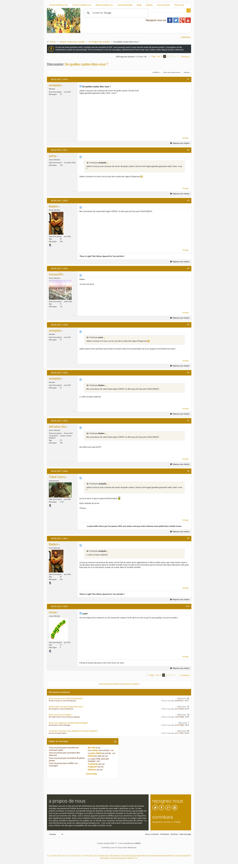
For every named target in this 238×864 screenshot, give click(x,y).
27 (108, 856)
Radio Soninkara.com (104, 5)
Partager (185, 138)
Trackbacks (93, 764)
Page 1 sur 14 (156, 56)
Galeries (149, 5)
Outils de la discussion (171, 72)
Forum (53, 42)
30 (117, 856)
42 (149, 856)
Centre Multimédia (124, 5)
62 (112, 858)
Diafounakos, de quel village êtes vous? (66, 707)
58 (101, 858)
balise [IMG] (95, 753)
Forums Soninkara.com (81, 5)
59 (104, 858)
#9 (188, 538)
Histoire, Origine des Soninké (72, 42)
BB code (91, 747)
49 (168, 856)
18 (84, 856)
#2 (188, 150)
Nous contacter (152, 834)
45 (157, 856)
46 (160, 856)
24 (100, 856)
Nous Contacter (163, 5)
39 (141, 856)
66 (123, 858)
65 (120, 858)
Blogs (139, 5)
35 (130, 856)
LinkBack (155, 72)
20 (89, 856)
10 (62, 856)
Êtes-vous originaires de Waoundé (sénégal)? (68, 723)
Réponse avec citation (179, 143)
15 (76, 856)
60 (107, 858)
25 (103, 856)
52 (176, 856)
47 (163, 856)
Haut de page (185, 834)
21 (92, 856)
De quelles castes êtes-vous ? (86, 64)
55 (184, 856)
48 (165, 856)
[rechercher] (116, 13)
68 (128, 858)
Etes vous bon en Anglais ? (60, 715)
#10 (187, 606)
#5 (188, 324)
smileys (94, 750)
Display (186, 72)
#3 (188, 200)
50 (171, 856)
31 (119, 856)
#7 (188, 420)
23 (98, 856)
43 (152, 856)
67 (126, 858)
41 (146, 856)
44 (155, 856)
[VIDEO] (91, 756)
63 (115, 858)
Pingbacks (92, 767)
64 (118, 858)
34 (127, 856)
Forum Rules (91, 774)
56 (187, 856)
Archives (174, 834)
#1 (188, 79)
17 (81, 856)
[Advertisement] (135, 30)
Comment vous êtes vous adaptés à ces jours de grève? (73, 731)
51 (174, 856)
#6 (188, 372)
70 (134, 858)
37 (136, 856)
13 (71, 856)
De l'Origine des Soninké (99, 42)
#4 (188, 268)
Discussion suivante (130, 684)
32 (122, 856)
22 (95, 856)
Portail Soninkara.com (58, 5)
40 (144, 856)
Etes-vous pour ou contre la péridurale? (66, 698)
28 (111, 856)
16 (79, 856)
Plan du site (179, 5)
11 (173, 56)
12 (68, 856)
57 (190, 856)
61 (109, 858)
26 (106, 856)
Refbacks (92, 769)
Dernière (185, 57)
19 (87, 856)
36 (133, 856)
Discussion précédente (110, 684)
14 (73, 856)
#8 (188, 471)
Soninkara (164, 834)
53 (179, 856)
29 (114, 856)
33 (125, 856)
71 (137, 858)
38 (138, 856)
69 (131, 858)
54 (182, 856)
